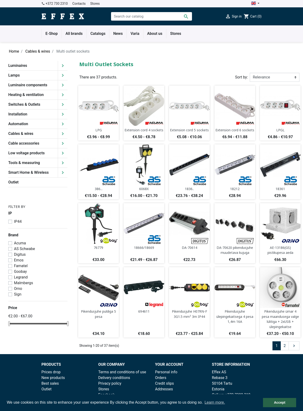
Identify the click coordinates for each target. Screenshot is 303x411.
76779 (98, 247)
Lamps (14, 75)
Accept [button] (279, 402)
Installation (17, 114)
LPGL (280, 130)
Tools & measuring (24, 162)
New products (53, 377)
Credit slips (164, 383)
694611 (144, 311)
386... (98, 189)
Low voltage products (26, 153)
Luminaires (17, 65)
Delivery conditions (114, 377)
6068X (144, 189)
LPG (98, 130)
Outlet (13, 182)
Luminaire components (27, 85)
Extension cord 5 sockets (189, 130)
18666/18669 (144, 247)
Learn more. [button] (215, 402)
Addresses (164, 389)
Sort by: (241, 77)
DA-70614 (189, 247)
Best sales (50, 383)
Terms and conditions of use (122, 372)
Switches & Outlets (24, 104)
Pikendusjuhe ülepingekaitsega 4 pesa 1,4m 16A (234, 316)
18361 (280, 189)
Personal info (166, 372)
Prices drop (51, 372)
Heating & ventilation (26, 94)
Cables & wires (20, 133)
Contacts (79, 3)
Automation (18, 124)
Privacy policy (109, 383)
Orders (160, 377)
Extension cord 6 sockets (234, 130)
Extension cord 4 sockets (144, 130)
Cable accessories (23, 143)
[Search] (151, 16)
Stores (95, 3)
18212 (235, 189)
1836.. (189, 189)
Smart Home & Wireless (28, 172)
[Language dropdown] (255, 3)
